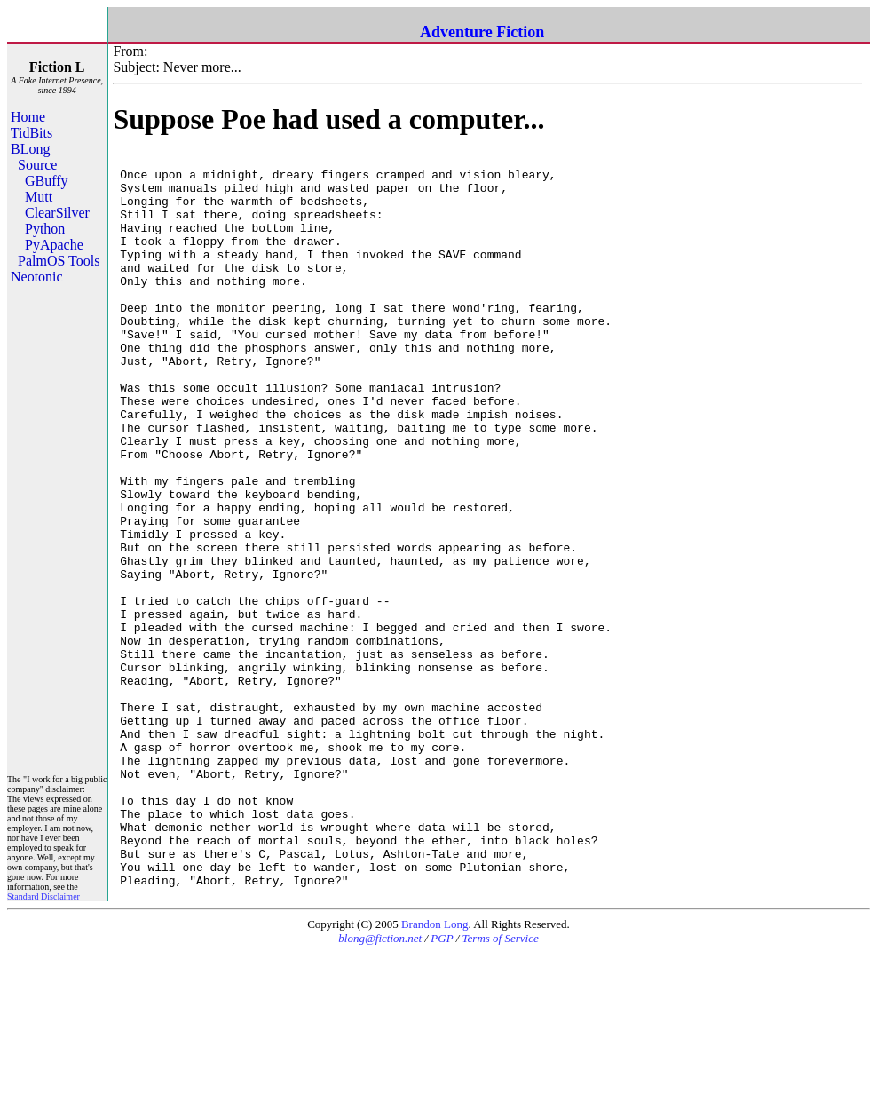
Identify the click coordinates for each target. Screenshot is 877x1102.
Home (28, 116)
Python (45, 228)
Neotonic (37, 276)
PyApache (54, 244)
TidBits (31, 132)
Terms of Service (500, 1087)
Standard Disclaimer (43, 1045)
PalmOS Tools (58, 260)
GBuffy (46, 180)
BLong (30, 148)
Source (37, 164)
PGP (442, 1087)
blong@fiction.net (380, 1087)
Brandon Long (434, 1073)
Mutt (38, 196)
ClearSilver (57, 212)
